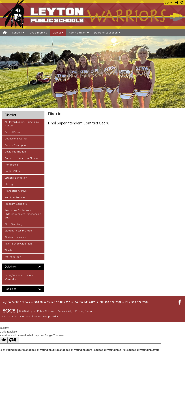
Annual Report (12, 132)
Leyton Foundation (15, 177)
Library (9, 184)
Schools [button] (18, 32)
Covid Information (15, 151)
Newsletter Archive (15, 190)
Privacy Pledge (84, 311)
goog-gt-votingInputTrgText (113, 349)
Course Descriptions (16, 145)
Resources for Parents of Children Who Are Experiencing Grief (22, 213)
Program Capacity (15, 203)
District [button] (58, 32)
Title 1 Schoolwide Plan (18, 243)
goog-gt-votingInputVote (144, 349)
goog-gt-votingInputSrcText (80, 349)
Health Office (12, 171)
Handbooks (11, 164)
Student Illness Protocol (18, 230)
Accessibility (65, 311)
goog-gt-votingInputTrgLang (47, 349)
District (10, 115)
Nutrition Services (14, 197)
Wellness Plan (12, 256)
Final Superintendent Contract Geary (78, 123)
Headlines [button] (14, 289)
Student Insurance (15, 237)
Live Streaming (38, 32)
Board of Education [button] (107, 32)
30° (168, 2)
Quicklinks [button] (14, 266)
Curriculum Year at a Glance (21, 158)
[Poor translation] (13, 340)
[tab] (23, 267)
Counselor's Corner (15, 138)
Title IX (9, 250)
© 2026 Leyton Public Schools (37, 311)
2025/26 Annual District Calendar (19, 277)
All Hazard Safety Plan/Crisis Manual (21, 123)
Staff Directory (13, 224)
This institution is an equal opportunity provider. (30, 316)
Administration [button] (79, 32)
